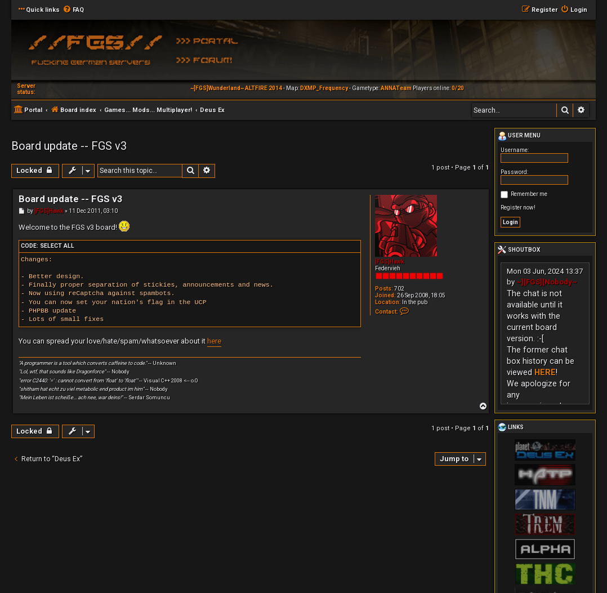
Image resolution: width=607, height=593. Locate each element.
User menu (519, 136)
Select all (57, 245)
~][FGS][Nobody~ (546, 282)
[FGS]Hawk (389, 261)
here (214, 341)
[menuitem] (73, 10)
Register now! (518, 207)
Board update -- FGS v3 (69, 146)
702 (399, 289)
